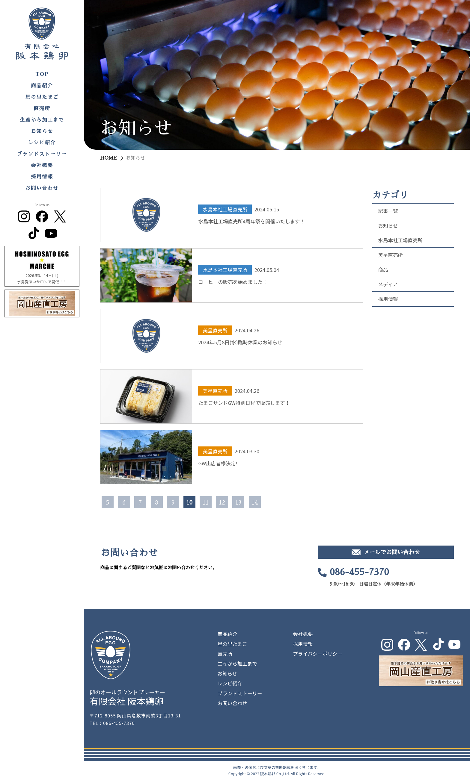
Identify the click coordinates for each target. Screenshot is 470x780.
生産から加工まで (42, 119)
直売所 (42, 108)
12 (222, 503)
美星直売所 (390, 254)
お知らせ (42, 131)
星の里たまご (42, 97)
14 (254, 503)
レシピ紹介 (42, 142)
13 (238, 503)
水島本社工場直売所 (400, 240)
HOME (108, 158)
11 (205, 503)
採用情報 (42, 176)
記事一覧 (388, 210)
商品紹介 (42, 85)
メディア (388, 284)
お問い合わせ (42, 188)
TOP (42, 74)
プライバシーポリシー (317, 653)
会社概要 (42, 165)
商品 (383, 269)
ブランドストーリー (42, 154)
